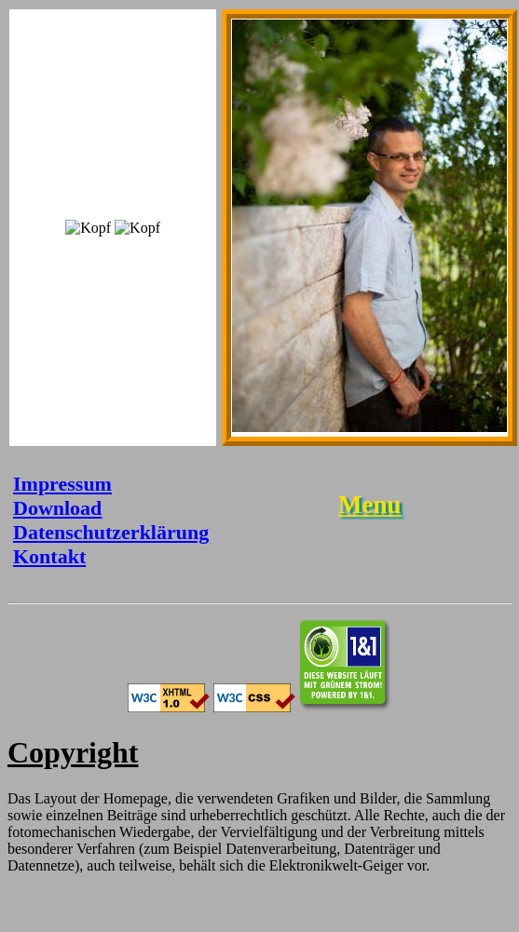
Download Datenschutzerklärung (111, 520)
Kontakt (49, 556)
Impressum (62, 483)
